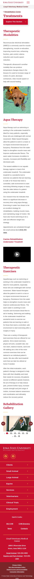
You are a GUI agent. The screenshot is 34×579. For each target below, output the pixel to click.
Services (10, 490)
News (10, 528)
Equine (9, 484)
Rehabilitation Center (12, 12)
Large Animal (12, 477)
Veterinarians (12, 496)
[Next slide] (31, 424)
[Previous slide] (3, 424)
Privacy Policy (17, 565)
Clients (9, 465)
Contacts (24, 528)
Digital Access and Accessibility (17, 569)
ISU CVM (9, 524)
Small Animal (12, 471)
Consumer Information (17, 572)
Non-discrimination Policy (17, 567)
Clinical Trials (12, 502)
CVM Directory (24, 524)
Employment (12, 509)
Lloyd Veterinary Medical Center (15, 7)
